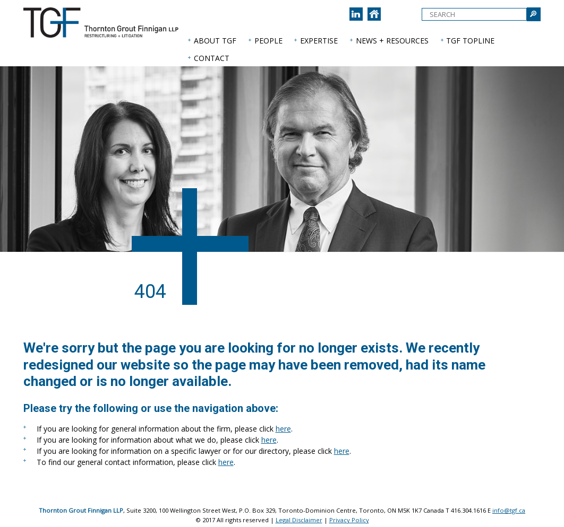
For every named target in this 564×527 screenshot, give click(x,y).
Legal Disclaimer (299, 520)
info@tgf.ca (508, 510)
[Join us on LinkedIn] (356, 14)
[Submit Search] (534, 14)
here (283, 429)
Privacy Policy (349, 520)
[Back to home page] (374, 14)
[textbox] (474, 14)
